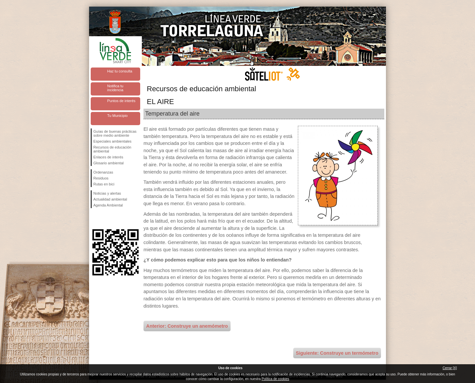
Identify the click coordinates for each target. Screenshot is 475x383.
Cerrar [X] (450, 368)
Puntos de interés (121, 101)
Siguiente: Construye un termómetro (337, 353)
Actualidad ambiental (110, 199)
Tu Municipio (117, 116)
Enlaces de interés (108, 157)
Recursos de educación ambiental (112, 149)
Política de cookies (275, 379)
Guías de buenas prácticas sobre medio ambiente (115, 133)
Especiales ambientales (112, 141)
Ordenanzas (103, 172)
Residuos (101, 178)
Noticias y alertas (107, 193)
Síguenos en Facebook (95, 219)
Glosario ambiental (108, 163)
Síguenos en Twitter (106, 219)
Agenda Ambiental (108, 205)
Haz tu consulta (119, 71)
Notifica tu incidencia (115, 88)
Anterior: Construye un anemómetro (187, 326)
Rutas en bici (103, 184)
